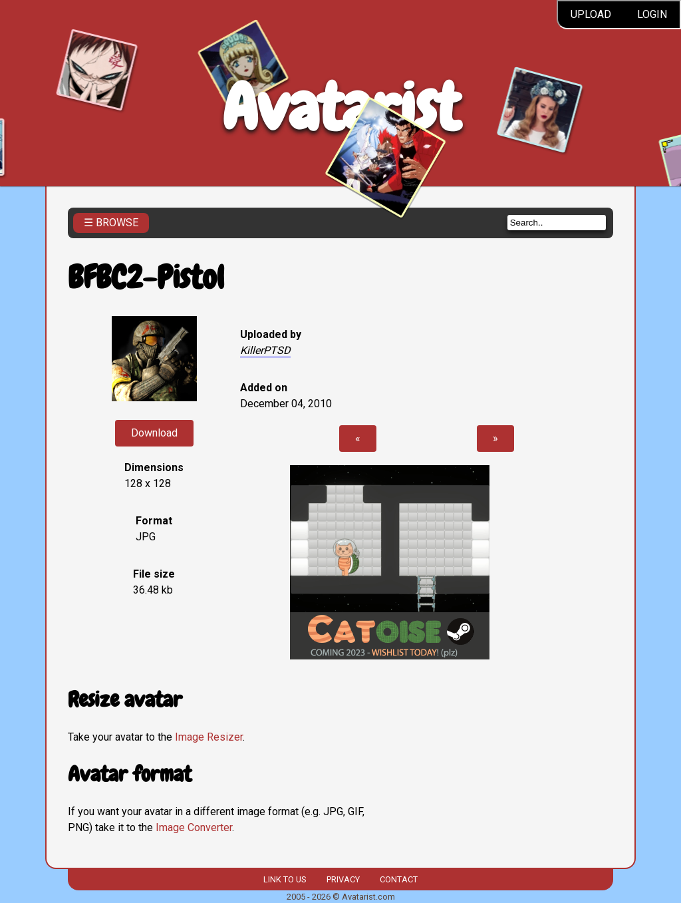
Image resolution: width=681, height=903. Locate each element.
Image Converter (194, 827)
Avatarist (341, 107)
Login (652, 14)
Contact (399, 879)
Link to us (284, 879)
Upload (591, 14)
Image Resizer (209, 737)
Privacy (343, 879)
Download (154, 433)
